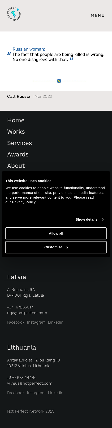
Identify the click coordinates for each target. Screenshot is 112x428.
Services (19, 144)
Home (16, 121)
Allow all (56, 233)
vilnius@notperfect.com (29, 384)
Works (16, 132)
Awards (18, 155)
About (16, 166)
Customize (56, 247)
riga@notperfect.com (27, 313)
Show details (87, 219)
